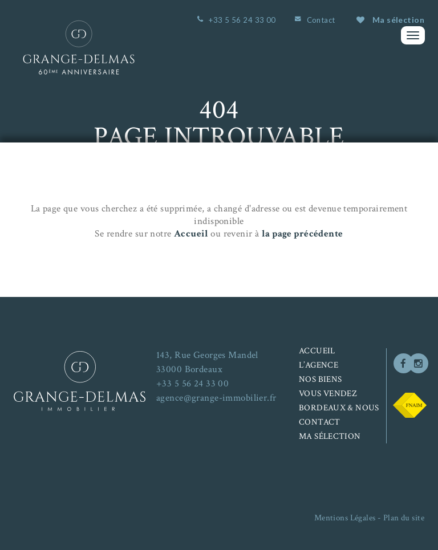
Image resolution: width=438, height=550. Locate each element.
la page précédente (302, 233)
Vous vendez (328, 393)
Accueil (191, 233)
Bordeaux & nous (339, 407)
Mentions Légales (345, 517)
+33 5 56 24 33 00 (242, 20)
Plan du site (403, 517)
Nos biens (320, 379)
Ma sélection (390, 20)
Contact (321, 20)
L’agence (318, 365)
